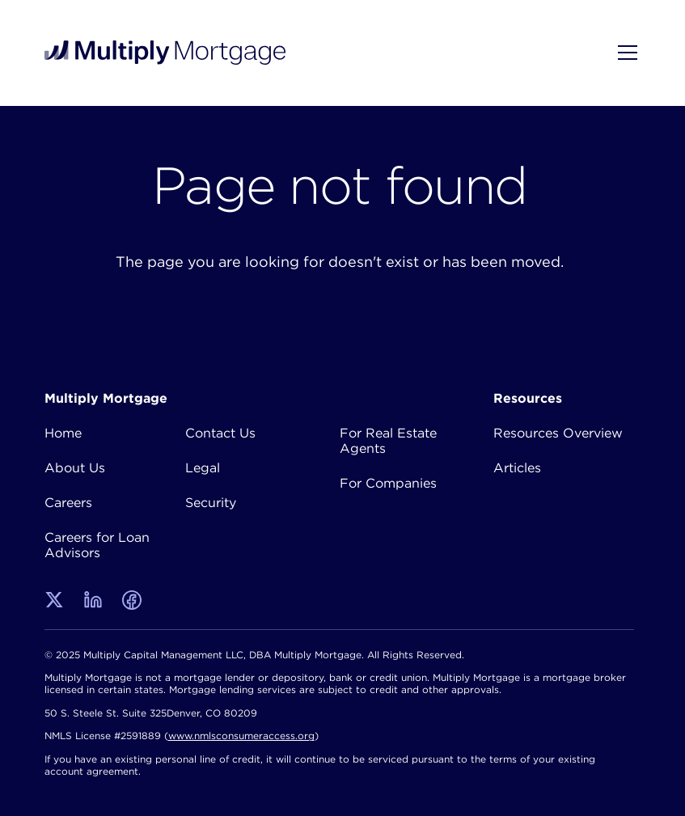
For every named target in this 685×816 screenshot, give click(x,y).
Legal (202, 467)
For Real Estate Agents (388, 440)
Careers (68, 502)
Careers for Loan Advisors (97, 544)
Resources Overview (558, 433)
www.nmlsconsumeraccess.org (241, 735)
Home (63, 433)
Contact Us (220, 433)
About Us (74, 467)
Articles (517, 467)
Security (210, 502)
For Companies (388, 483)
